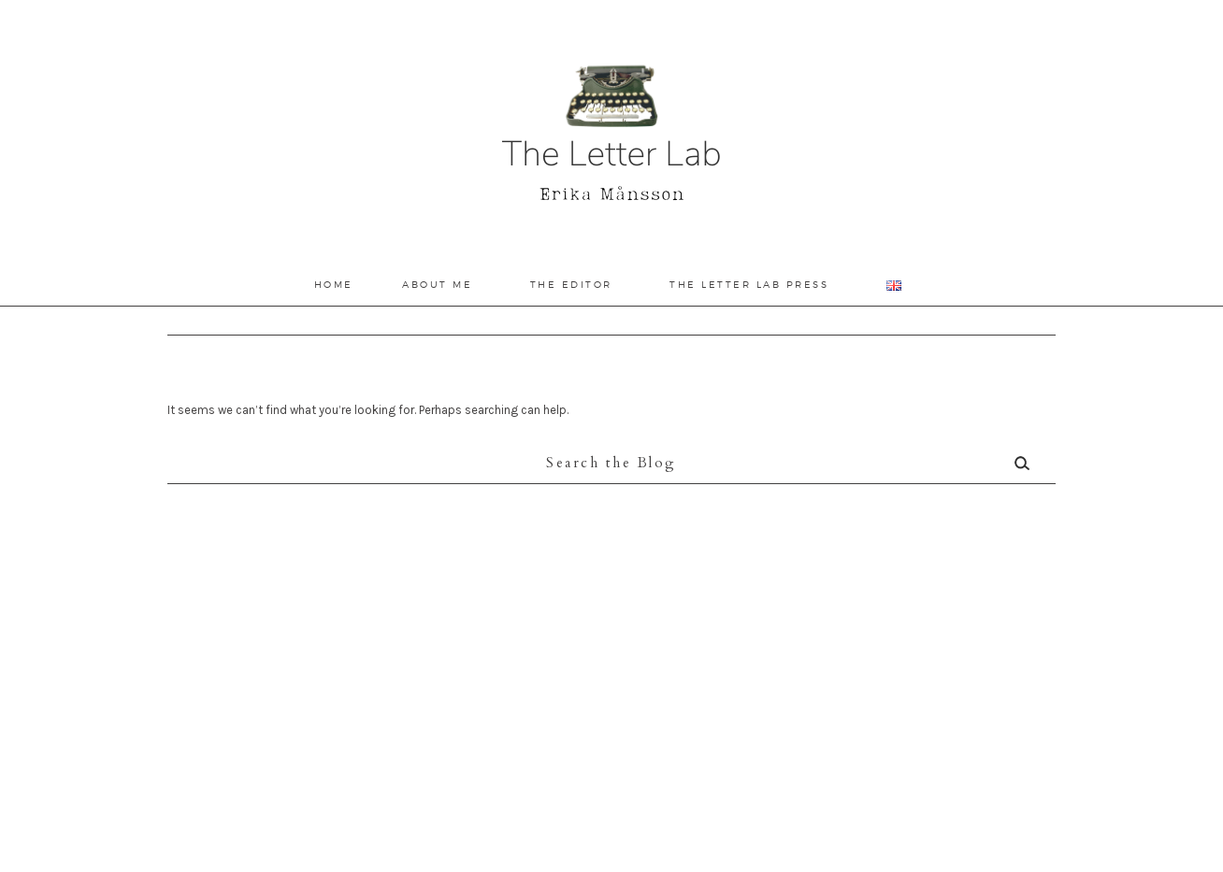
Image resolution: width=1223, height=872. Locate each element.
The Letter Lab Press (748, 284)
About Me (437, 284)
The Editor (571, 284)
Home (333, 284)
